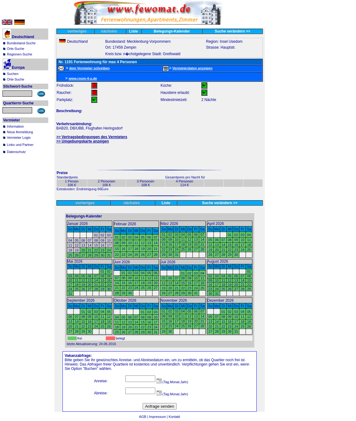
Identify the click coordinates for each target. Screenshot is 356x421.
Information (15, 126)
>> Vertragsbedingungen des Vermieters (91, 137)
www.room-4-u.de (83, 78)
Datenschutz (16, 152)
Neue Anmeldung (20, 132)
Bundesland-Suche (21, 43)
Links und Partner (20, 145)
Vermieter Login (19, 137)
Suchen (12, 74)
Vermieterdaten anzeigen (192, 68)
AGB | (144, 417)
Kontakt (174, 417)
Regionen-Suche (19, 54)
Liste (133, 31)
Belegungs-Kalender (172, 31)
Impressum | (159, 417)
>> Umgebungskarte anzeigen (82, 141)
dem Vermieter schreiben (89, 68)
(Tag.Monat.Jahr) (172, 382)
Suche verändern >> (232, 31)
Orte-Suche (15, 48)
